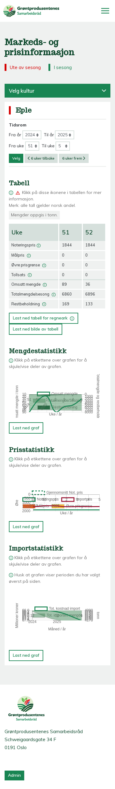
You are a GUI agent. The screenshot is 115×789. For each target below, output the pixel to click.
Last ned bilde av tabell (35, 329)
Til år (49, 134)
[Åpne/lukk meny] (105, 10)
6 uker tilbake (41, 158)
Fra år (15, 134)
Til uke (48, 146)
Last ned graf (26, 428)
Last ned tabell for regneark (43, 317)
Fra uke (16, 146)
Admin (14, 775)
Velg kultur (57, 90)
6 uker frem (74, 158)
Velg (16, 158)
